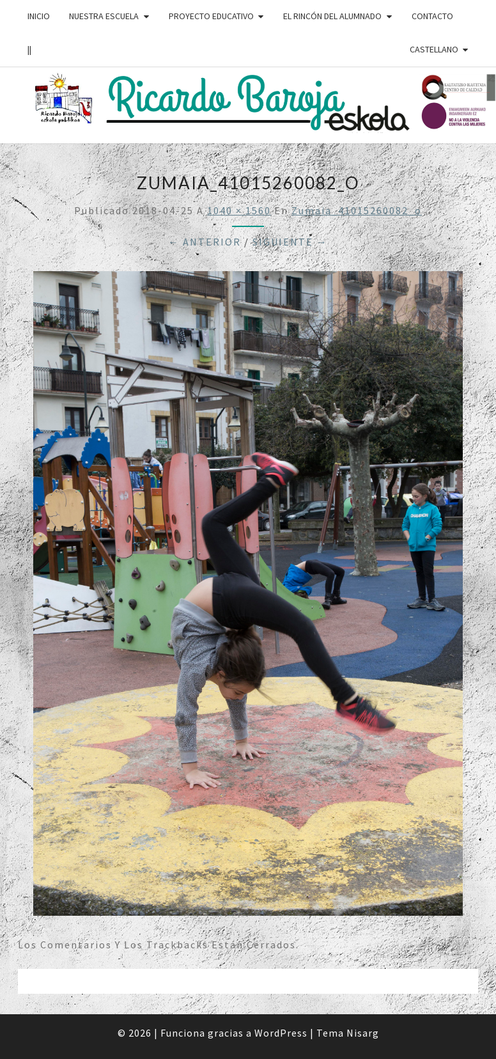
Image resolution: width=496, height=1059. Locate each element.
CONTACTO (432, 16)
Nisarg (362, 1032)
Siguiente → (290, 241)
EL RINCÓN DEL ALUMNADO (332, 16)
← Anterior (204, 241)
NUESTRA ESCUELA (104, 16)
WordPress (280, 1032)
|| (29, 49)
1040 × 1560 (239, 210)
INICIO (38, 16)
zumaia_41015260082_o (356, 210)
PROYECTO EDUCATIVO (211, 16)
